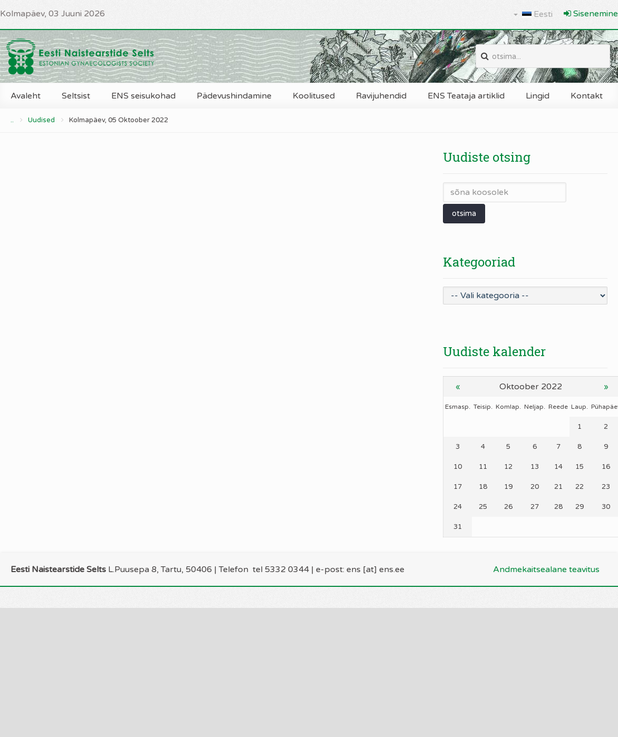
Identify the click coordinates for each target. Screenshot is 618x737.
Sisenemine (591, 13)
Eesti (533, 14)
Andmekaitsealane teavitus (546, 569)
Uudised (41, 120)
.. (12, 120)
